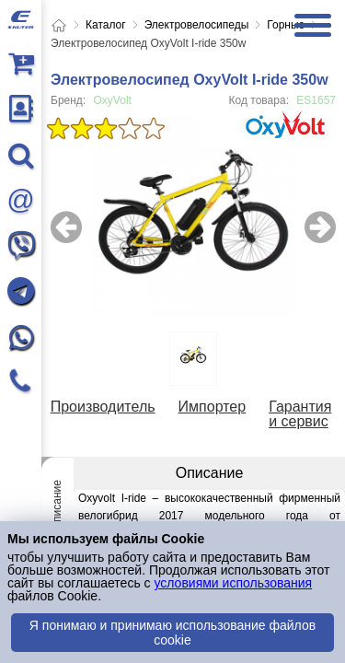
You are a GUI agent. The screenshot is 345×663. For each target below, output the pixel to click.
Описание (57, 505)
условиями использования (233, 583)
